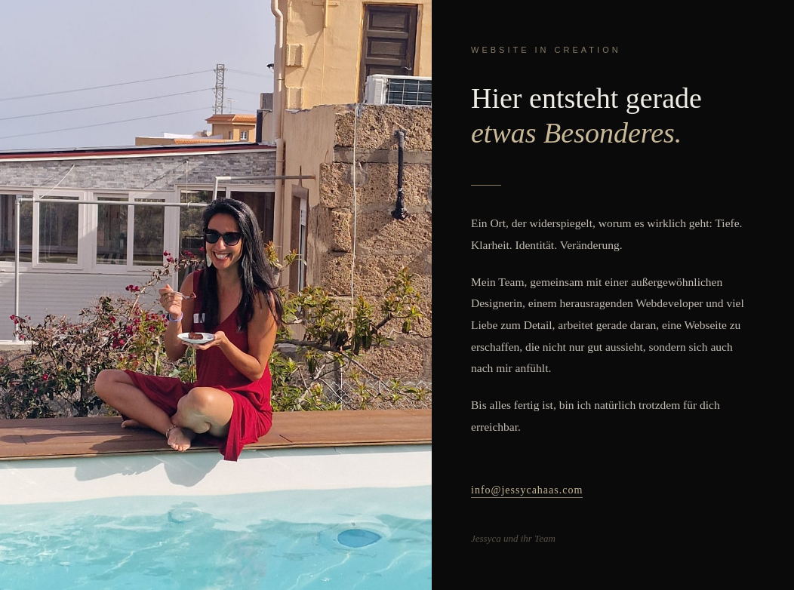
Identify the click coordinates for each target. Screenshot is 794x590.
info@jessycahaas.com (527, 490)
